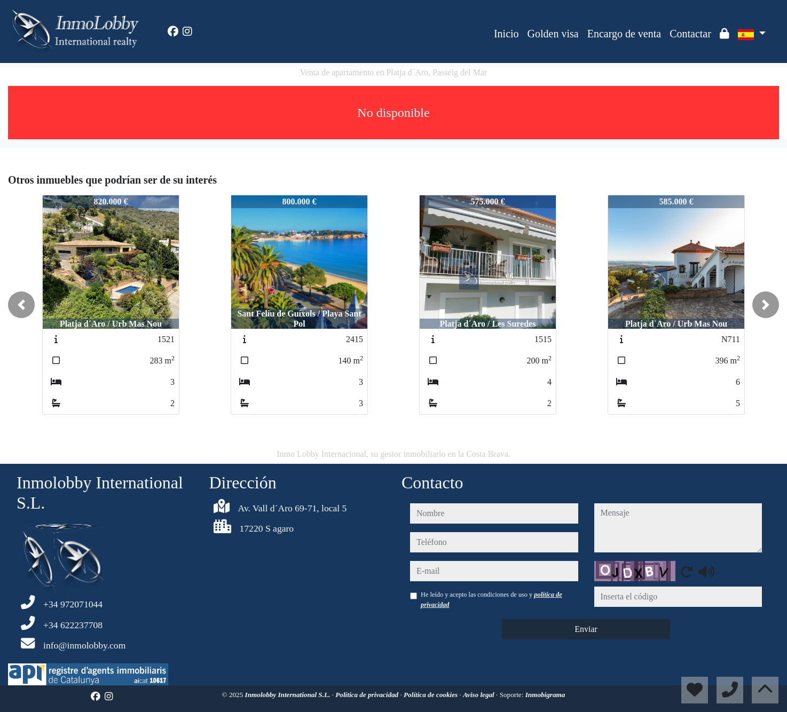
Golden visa (553, 33)
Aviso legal (479, 695)
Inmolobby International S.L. (288, 695)
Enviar (585, 629)
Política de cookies (431, 695)
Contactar (690, 33)
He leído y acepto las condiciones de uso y (491, 599)
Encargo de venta (624, 33)
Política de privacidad (367, 695)
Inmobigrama (545, 695)
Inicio (506, 33)
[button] (21, 304)
